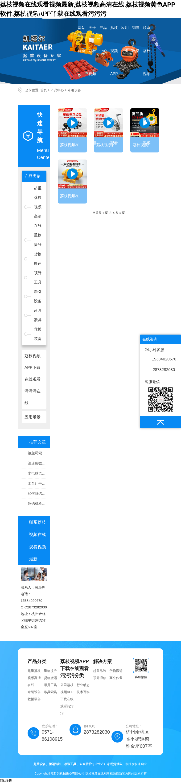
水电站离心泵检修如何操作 (37, 473)
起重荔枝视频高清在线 (34, 678)
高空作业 (116, 678)
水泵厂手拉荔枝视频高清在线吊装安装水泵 (37, 483)
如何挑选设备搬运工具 (37, 493)
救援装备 (37, 334)
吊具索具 (37, 315)
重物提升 (37, 240)
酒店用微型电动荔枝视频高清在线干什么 (37, 463)
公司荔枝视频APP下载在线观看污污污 (67, 699)
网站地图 (6, 780)
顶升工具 (37, 277)
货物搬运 (37, 258)
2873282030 (164, 370)
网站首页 (81, 39)
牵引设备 (37, 296)
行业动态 (83, 685)
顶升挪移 (99, 678)
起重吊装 (99, 671)
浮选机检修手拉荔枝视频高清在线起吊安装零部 (37, 504)
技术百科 (83, 692)
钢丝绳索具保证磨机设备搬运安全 (37, 453)
